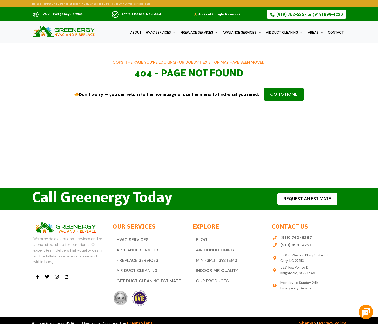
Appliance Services (239, 32)
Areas (313, 32)
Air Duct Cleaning (282, 32)
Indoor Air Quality (215, 266)
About (136, 32)
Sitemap (311, 318)
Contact (336, 32)
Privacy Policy (334, 318)
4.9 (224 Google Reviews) (217, 14)
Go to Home (283, 93)
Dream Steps (138, 318)
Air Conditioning (213, 248)
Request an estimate (304, 198)
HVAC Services (158, 32)
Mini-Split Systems (215, 257)
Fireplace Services (197, 32)
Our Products (210, 275)
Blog (201, 239)
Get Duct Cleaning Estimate (145, 275)
